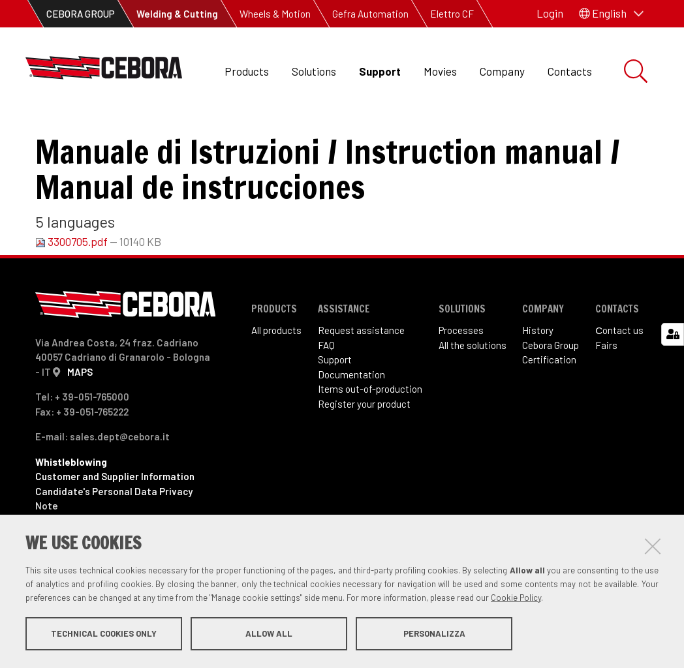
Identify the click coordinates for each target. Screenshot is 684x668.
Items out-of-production (370, 432)
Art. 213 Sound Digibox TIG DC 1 (288, 131)
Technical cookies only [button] (104, 634)
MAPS (80, 415)
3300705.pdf (72, 285)
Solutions (314, 71)
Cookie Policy (516, 598)
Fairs (606, 389)
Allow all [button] (268, 634)
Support (380, 71)
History (537, 374)
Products (247, 71)
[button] (611, 13)
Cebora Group (550, 389)
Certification (549, 403)
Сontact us (619, 374)
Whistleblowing (71, 505)
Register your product (364, 447)
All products (276, 374)
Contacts (570, 71)
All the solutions (472, 389)
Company (502, 71)
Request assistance (361, 374)
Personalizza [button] (434, 634)
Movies (440, 71)
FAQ (326, 389)
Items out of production (134, 131)
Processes (461, 374)
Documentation (351, 418)
